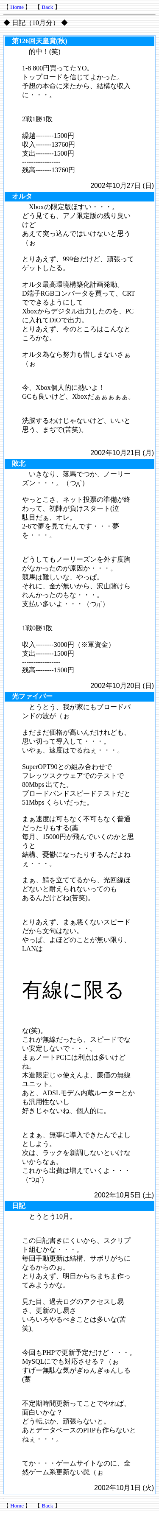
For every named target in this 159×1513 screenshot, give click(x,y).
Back (47, 7)
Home (17, 7)
